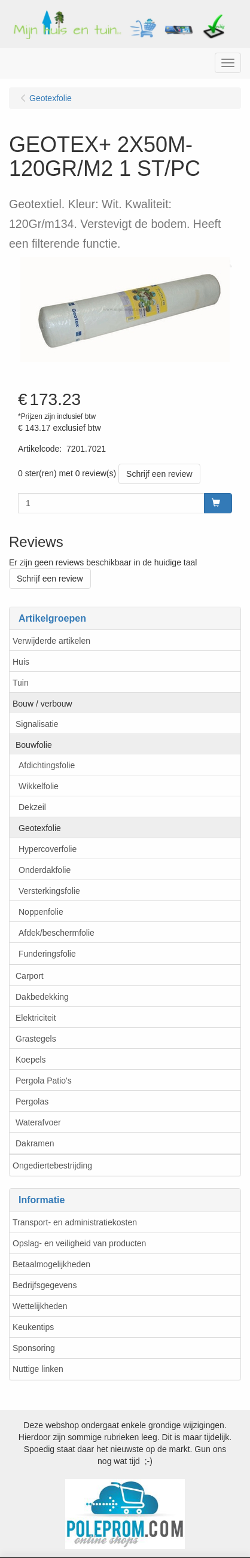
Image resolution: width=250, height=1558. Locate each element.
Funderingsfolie (47, 953)
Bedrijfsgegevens (45, 1285)
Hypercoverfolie (48, 849)
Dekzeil (32, 807)
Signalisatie (37, 724)
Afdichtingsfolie (47, 765)
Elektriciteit (36, 1018)
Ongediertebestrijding (52, 1165)
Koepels (31, 1059)
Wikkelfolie (39, 786)
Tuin (21, 682)
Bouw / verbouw (42, 703)
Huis (21, 662)
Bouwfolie (34, 745)
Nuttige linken (38, 1369)
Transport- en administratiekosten (75, 1222)
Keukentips (33, 1327)
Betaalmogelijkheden (51, 1264)
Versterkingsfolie (49, 891)
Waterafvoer (38, 1122)
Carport (30, 976)
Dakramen (35, 1143)
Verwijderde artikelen (51, 641)
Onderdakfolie (45, 870)
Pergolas (32, 1101)
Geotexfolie (40, 828)
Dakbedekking (42, 997)
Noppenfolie (41, 912)
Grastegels (36, 1038)
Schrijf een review (159, 474)
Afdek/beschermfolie (56, 933)
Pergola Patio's (44, 1080)
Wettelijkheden (40, 1306)
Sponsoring (34, 1348)
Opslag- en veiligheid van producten (79, 1243)
